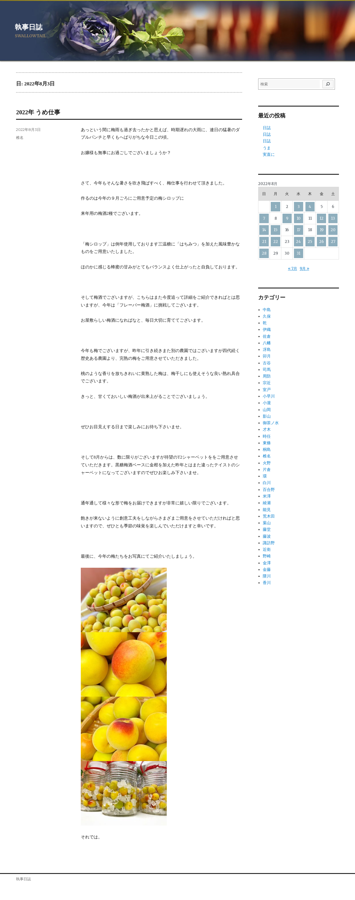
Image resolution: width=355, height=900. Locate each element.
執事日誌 (28, 27)
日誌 (267, 127)
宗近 (267, 382)
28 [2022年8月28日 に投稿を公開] (264, 253)
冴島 (267, 349)
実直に (269, 154)
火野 (267, 463)
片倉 (267, 469)
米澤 (267, 496)
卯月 (267, 356)
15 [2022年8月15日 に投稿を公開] (275, 229)
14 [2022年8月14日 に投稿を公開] (264, 229)
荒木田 (269, 516)
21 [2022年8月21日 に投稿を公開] (264, 241)
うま (267, 148)
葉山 (267, 522)
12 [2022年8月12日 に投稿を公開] (321, 218)
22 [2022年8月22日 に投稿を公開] (275, 241)
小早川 (269, 396)
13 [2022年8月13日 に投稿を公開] (333, 218)
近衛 (267, 549)
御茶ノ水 (271, 422)
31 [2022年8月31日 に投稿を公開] (298, 253)
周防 (267, 376)
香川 (267, 582)
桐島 (267, 449)
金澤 (267, 563)
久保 (267, 316)
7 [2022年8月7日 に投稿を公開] (264, 218)
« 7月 (292, 268)
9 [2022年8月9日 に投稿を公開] (287, 218)
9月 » (304, 268)
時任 (267, 436)
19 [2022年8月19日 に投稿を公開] (321, 229)
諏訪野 (269, 543)
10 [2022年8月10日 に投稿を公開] (299, 218)
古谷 (267, 363)
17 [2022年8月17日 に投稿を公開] (298, 229)
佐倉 (267, 336)
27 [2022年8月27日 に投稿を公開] (333, 241)
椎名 (19, 137)
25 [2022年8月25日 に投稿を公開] (310, 241)
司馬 (267, 369)
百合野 (269, 489)
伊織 (267, 329)
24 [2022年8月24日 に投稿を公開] (298, 241)
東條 (267, 443)
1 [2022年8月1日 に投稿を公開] (275, 206)
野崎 (267, 556)
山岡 (267, 409)
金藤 (267, 569)
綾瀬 (267, 502)
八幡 (267, 343)
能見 (267, 509)
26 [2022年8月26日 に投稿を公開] (321, 241)
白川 (267, 482)
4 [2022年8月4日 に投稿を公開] (310, 206)
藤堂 (267, 529)
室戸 (267, 389)
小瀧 (267, 402)
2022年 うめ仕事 (38, 112)
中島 (267, 309)
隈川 (267, 576)
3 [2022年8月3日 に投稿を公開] (298, 206)
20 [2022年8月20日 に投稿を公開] (333, 229)
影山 (267, 416)
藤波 (267, 536)
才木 (267, 429)
